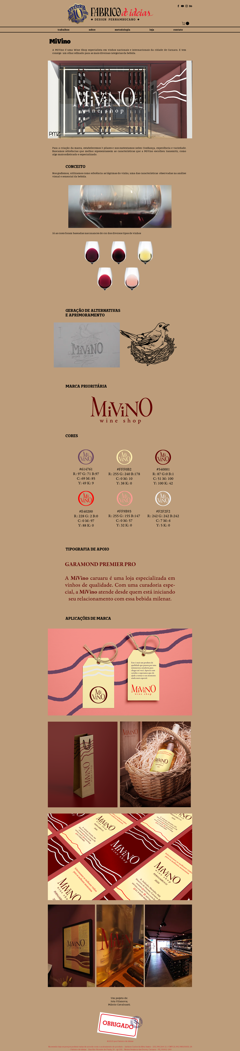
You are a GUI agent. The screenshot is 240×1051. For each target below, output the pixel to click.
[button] (186, 23)
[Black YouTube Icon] (182, 6)
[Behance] (190, 6)
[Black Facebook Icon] (178, 6)
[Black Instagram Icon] (186, 6)
